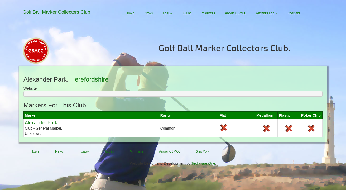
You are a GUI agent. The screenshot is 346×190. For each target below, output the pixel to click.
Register (294, 13)
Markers (208, 13)
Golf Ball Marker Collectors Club (56, 12)
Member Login (266, 13)
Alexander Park (41, 122)
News (148, 13)
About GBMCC (235, 13)
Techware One (203, 163)
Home (130, 13)
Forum (168, 13)
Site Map (202, 151)
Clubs (187, 13)
